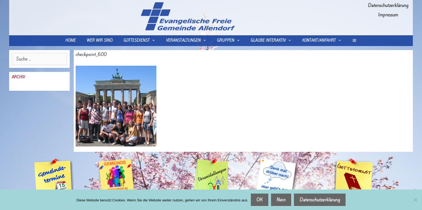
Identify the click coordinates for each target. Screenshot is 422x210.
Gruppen (231, 40)
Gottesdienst (142, 40)
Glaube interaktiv (274, 40)
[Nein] (415, 199)
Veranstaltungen (189, 40)
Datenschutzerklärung (388, 5)
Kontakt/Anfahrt (324, 40)
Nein (281, 200)
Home (70, 40)
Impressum (388, 15)
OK (259, 200)
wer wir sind (100, 40)
